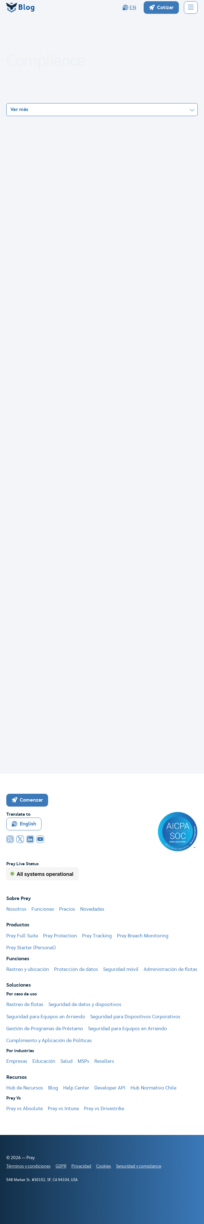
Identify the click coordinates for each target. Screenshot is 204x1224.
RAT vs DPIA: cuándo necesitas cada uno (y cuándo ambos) (77, 457)
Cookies (103, 1166)
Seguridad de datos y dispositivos (84, 1004)
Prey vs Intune (63, 1108)
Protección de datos (76, 969)
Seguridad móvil (121, 969)
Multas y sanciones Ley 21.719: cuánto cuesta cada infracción (81, 508)
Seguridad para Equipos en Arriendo (45, 1016)
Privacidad (81, 1166)
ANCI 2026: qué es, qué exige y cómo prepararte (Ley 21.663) (81, 564)
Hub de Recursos (24, 1087)
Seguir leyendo (170, 265)
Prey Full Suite (22, 935)
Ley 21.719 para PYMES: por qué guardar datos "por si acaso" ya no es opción (98, 615)
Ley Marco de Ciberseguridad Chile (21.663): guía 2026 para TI (82, 356)
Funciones (42, 909)
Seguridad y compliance (138, 1166)
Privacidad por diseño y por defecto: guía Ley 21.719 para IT (79, 406)
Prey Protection (60, 935)
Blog (53, 1087)
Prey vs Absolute (24, 1108)
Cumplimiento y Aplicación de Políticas (49, 1040)
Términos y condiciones (28, 1166)
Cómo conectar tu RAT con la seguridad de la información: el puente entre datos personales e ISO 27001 (95, 670)
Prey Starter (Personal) (31, 947)
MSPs (83, 1061)
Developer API (109, 1087)
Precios (67, 909)
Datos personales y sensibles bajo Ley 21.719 (62, 305)
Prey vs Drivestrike (104, 1108)
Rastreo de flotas (24, 1004)
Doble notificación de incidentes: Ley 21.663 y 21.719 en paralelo (91, 221)
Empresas (16, 1061)
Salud (66, 1061)
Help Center (76, 1087)
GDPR (61, 1166)
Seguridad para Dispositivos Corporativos (135, 1016)
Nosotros (16, 909)
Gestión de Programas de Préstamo (44, 1028)
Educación (43, 1061)
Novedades (92, 909)
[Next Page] (113, 730)
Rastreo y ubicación (27, 969)
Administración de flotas (170, 969)
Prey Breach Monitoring (142, 935)
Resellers (104, 1061)
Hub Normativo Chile (153, 1087)
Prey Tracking (97, 935)
